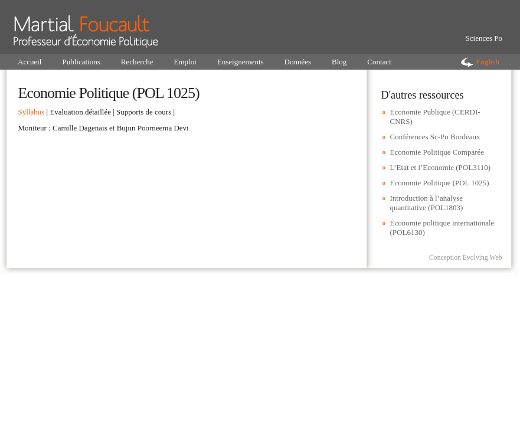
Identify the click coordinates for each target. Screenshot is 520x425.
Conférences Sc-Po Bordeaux (435, 136)
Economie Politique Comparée (437, 152)
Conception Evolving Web (465, 257)
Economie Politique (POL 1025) (439, 182)
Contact (379, 61)
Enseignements (240, 61)
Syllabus (31, 111)
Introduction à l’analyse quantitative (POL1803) (426, 203)
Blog (339, 61)
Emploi (185, 61)
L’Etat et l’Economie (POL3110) (440, 167)
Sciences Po (484, 38)
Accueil (29, 61)
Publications (81, 61)
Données (298, 61)
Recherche (137, 61)
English (487, 61)
